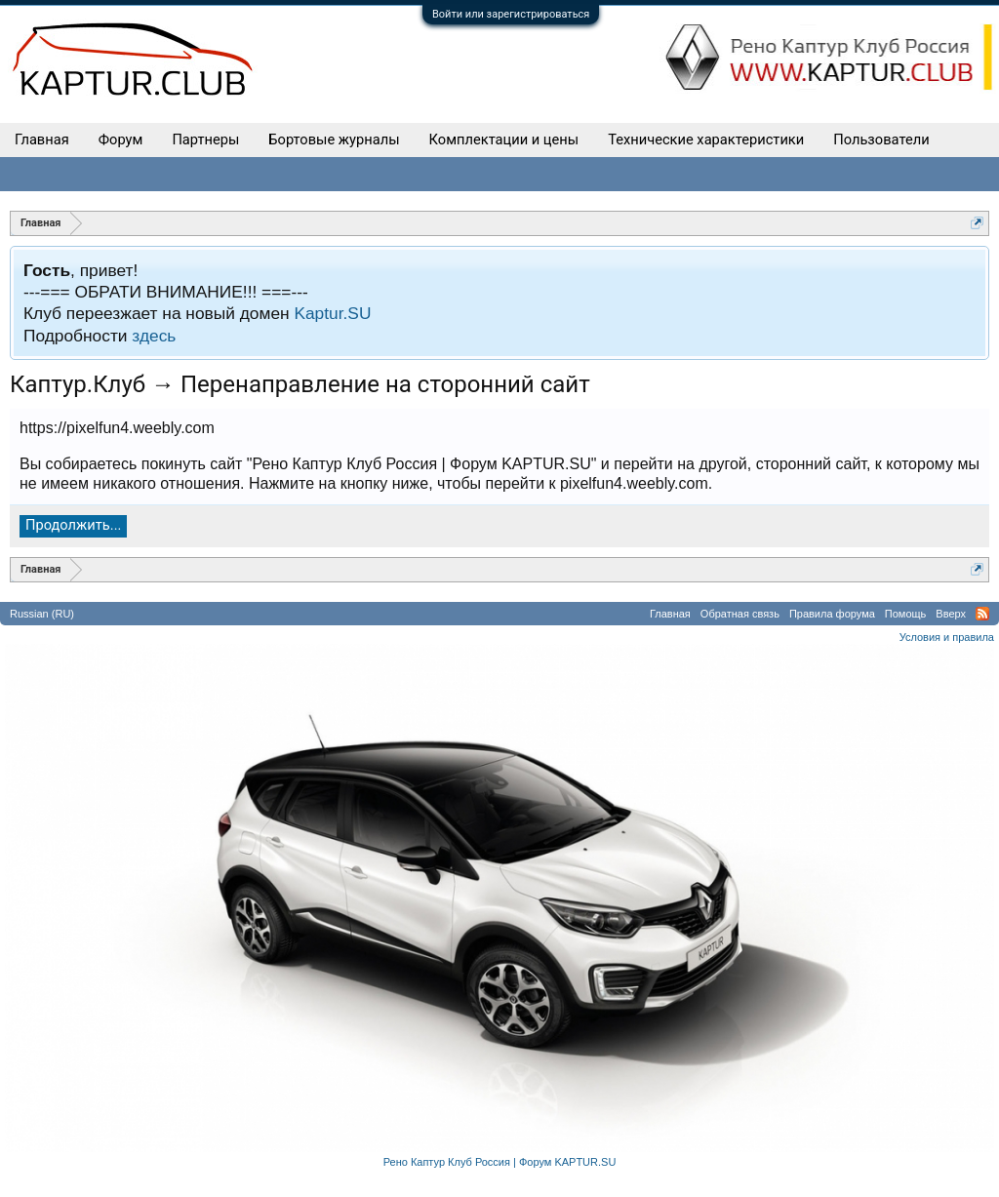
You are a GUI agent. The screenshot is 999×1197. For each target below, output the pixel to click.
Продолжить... (73, 525)
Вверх (951, 613)
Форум (121, 139)
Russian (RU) (42, 613)
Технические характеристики (706, 139)
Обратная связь (739, 613)
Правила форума (832, 613)
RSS (982, 613)
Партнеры (205, 139)
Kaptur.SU (332, 313)
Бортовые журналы (333, 139)
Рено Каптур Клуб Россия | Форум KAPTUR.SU (500, 1162)
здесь (154, 335)
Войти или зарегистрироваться (510, 14)
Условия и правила (946, 637)
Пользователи (881, 139)
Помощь (906, 613)
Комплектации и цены (504, 139)
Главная (42, 139)
